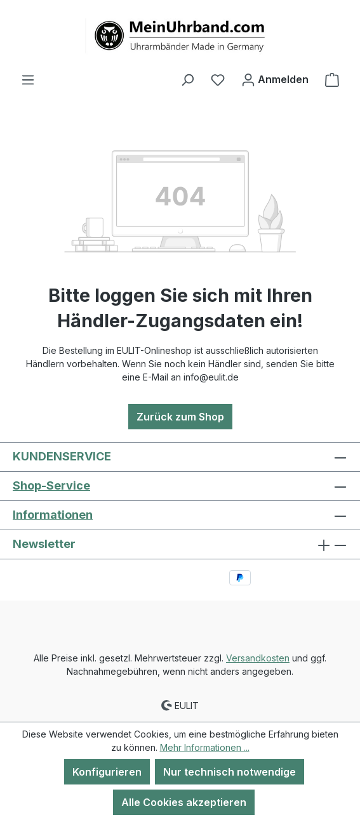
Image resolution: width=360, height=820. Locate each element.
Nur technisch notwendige (229, 771)
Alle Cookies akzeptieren (183, 802)
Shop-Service (51, 485)
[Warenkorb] (332, 79)
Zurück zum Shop (180, 416)
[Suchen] (187, 79)
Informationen (53, 514)
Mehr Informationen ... (205, 747)
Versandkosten (258, 658)
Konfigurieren (107, 771)
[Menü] (28, 79)
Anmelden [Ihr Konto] (275, 77)
